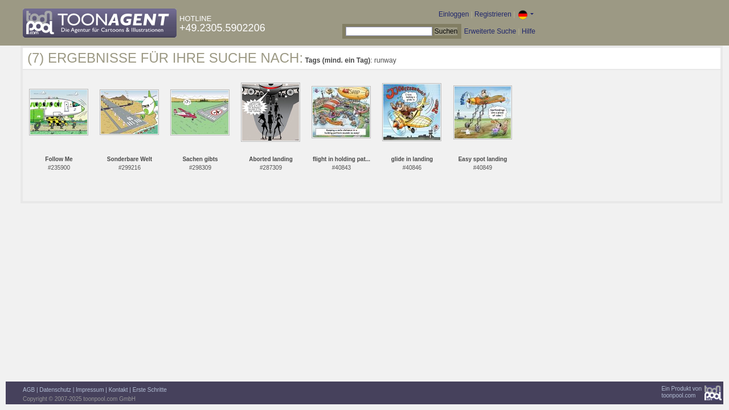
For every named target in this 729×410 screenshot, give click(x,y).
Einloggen (454, 14)
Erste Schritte (150, 390)
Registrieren (492, 14)
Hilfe (528, 31)
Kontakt (118, 390)
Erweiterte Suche (490, 31)
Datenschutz (55, 390)
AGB (29, 390)
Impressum (90, 390)
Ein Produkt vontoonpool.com (681, 392)
